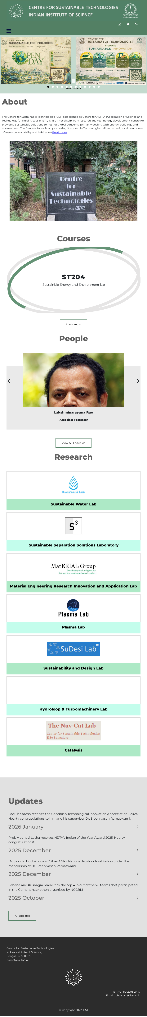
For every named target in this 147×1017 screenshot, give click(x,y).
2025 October (26, 898)
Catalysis (73, 750)
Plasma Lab (73, 627)
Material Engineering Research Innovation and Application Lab (73, 586)
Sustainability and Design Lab (73, 668)
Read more (59, 132)
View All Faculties (73, 442)
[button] (48, 87)
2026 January (25, 827)
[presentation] (7, 256)
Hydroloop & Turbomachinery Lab (73, 709)
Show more (73, 324)
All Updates (22, 915)
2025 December (29, 850)
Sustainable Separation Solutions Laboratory (73, 545)
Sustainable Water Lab (73, 504)
